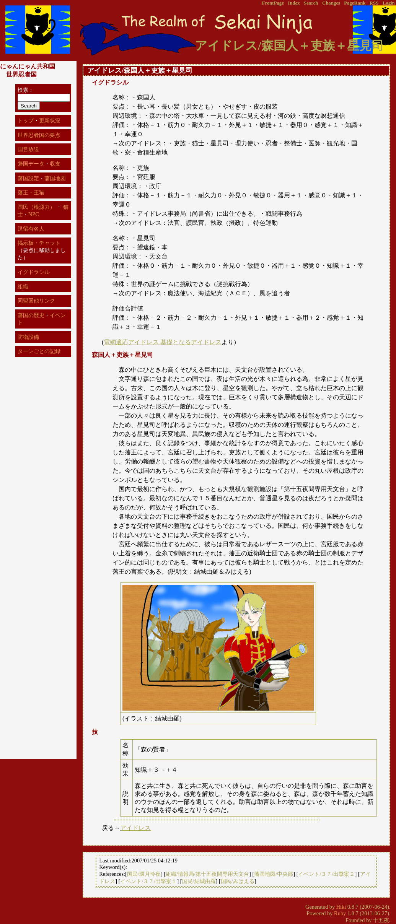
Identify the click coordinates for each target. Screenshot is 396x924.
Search (311, 3)
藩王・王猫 (31, 192)
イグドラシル (34, 272)
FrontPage (273, 3)
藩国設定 (28, 178)
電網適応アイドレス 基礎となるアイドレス (163, 342)
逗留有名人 (31, 229)
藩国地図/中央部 (273, 874)
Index (294, 3)
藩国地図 (55, 178)
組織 (23, 286)
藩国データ (31, 164)
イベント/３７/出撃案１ (148, 881)
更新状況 (49, 120)
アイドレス (135, 828)
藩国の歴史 (31, 315)
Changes (331, 3)
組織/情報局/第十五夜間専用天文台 (207, 874)
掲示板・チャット (39, 243)
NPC (33, 214)
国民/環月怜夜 (144, 874)
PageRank (354, 3)
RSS (374, 3)
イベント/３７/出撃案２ (326, 874)
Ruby (340, 913)
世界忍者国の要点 (39, 135)
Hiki (341, 907)
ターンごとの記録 (39, 351)
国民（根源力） (36, 207)
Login (389, 3)
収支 (55, 164)
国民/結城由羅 (199, 881)
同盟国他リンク (36, 301)
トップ (26, 120)
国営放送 (28, 149)
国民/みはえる (237, 881)
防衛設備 (28, 337)
